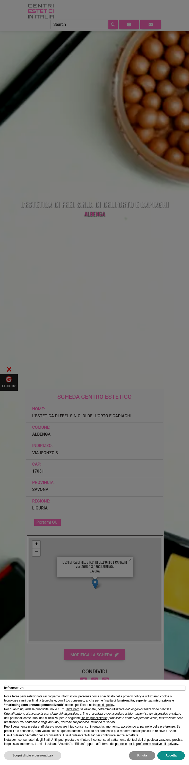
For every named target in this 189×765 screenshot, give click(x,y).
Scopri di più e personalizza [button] (32, 755)
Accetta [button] (171, 755)
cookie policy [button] (105, 705)
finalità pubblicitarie (94, 718)
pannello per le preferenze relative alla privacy (146, 744)
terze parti (72, 709)
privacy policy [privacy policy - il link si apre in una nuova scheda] (132, 696)
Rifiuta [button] (142, 755)
